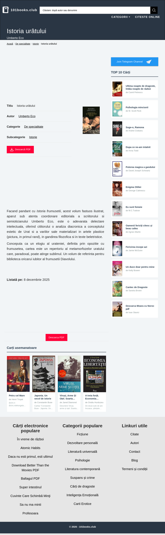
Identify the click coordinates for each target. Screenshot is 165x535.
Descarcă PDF (20, 150)
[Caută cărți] (95, 10)
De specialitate (33, 126)
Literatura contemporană (82, 469)
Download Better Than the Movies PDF (30, 468)
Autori (134, 443)
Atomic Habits (30, 448)
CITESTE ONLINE (147, 17)
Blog (134, 460)
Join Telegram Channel (134, 62)
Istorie (33, 137)
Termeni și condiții (134, 469)
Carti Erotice (82, 504)
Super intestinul (30, 487)
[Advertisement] (56, 78)
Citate (134, 434)
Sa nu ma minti (30, 504)
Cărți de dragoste (82, 486)
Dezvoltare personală (82, 443)
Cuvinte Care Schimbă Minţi (30, 496)
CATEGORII (120, 17)
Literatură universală (82, 451)
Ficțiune (82, 434)
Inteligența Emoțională (82, 495)
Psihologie (82, 460)
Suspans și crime (82, 477)
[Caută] (154, 10)
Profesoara (30, 513)
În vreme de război (30, 439)
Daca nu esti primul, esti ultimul (30, 456)
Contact (134, 451)
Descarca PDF (56, 337)
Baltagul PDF (30, 478)
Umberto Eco (27, 116)
